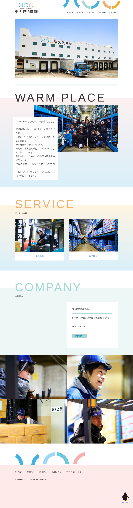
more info (79, 336)
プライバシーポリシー (75, 472)
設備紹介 (90, 13)
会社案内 (70, 13)
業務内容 (80, 13)
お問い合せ (101, 13)
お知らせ (112, 13)
